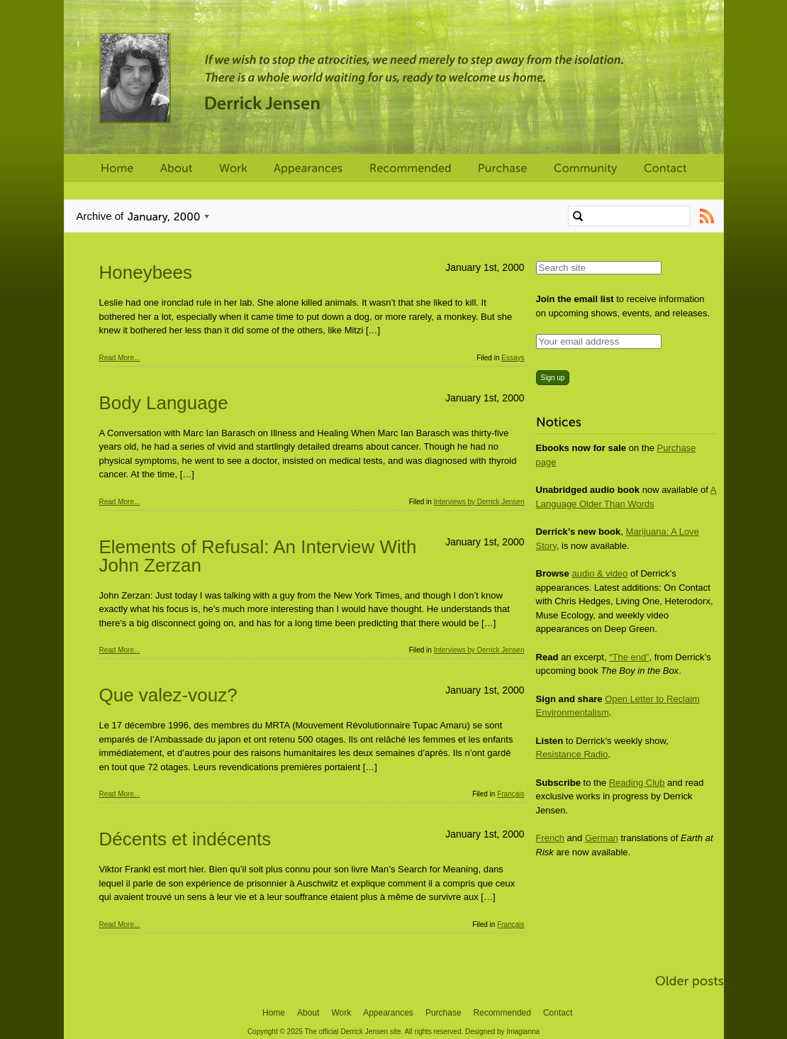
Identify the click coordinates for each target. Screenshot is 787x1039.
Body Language (163, 402)
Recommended (502, 1013)
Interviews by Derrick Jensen (479, 502)
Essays (512, 358)
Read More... (119, 358)
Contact (557, 1013)
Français (510, 794)
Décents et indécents (185, 839)
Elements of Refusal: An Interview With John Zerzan (258, 556)
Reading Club (637, 782)
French (550, 838)
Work (341, 1013)
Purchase (443, 1013)
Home (273, 1013)
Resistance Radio (572, 754)
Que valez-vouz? (168, 695)
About (308, 1013)
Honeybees (146, 272)
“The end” (629, 657)
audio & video (600, 573)
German (601, 838)
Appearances (388, 1013)
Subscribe (707, 216)
